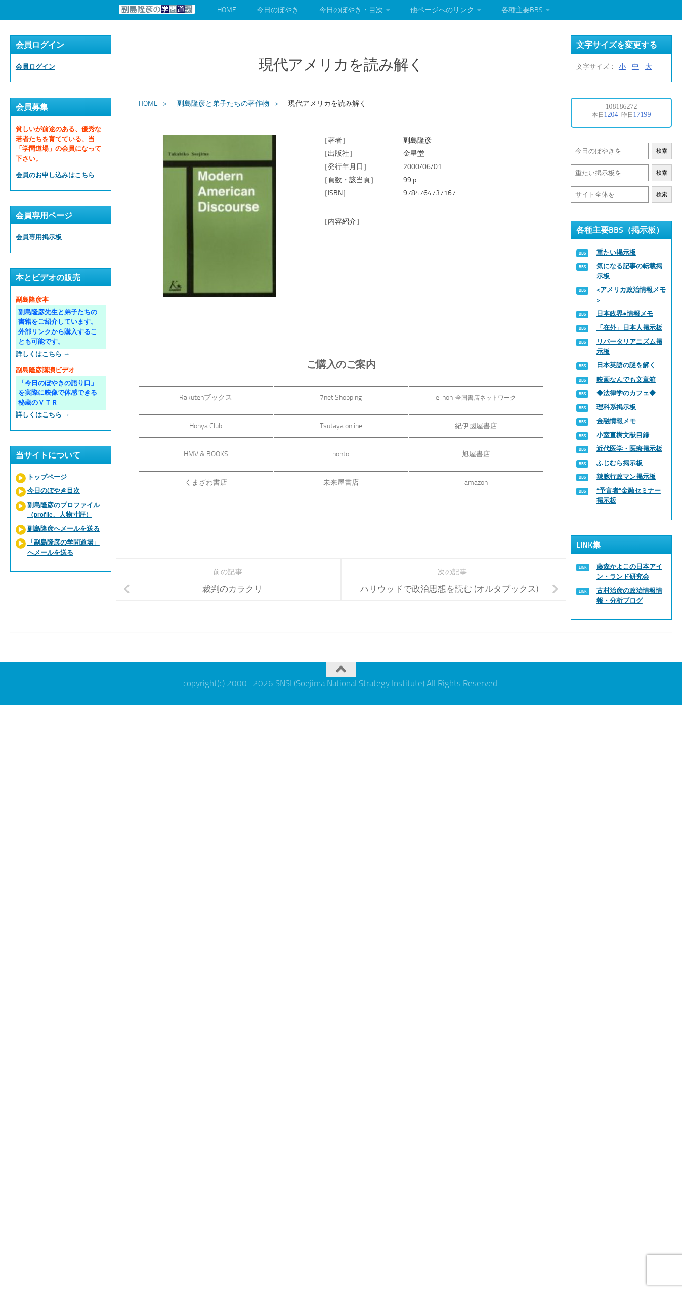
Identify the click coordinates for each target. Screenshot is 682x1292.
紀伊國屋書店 (477, 426)
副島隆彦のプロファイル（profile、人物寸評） (63, 510)
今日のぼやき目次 (53, 490)
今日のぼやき (278, 10)
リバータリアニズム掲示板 (629, 346)
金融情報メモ (616, 421)
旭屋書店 (477, 454)
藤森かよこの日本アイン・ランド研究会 (629, 571)
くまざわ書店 (204, 482)
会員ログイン (35, 66)
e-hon (477, 397)
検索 (661, 151)
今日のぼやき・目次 (351, 10)
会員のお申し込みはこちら (55, 175)
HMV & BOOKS (204, 454)
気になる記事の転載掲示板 (629, 271)
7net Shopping (341, 397)
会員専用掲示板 (39, 237)
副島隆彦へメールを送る (63, 528)
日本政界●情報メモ (624, 313)
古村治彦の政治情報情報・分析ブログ (629, 595)
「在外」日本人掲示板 (629, 327)
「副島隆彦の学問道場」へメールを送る (63, 547)
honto (340, 454)
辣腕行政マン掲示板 (626, 476)
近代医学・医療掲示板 (629, 448)
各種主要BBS (522, 10)
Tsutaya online (341, 426)
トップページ (47, 477)
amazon (477, 482)
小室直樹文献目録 (622, 435)
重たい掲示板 (616, 252)
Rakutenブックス (204, 397)
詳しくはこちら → (43, 354)
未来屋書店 (341, 482)
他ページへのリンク (442, 10)
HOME (226, 10)
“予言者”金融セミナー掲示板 (628, 496)
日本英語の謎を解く (626, 365)
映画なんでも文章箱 (626, 379)
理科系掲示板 (616, 407)
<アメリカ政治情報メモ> (631, 295)
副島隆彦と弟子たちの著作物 (223, 103)
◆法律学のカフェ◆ (626, 393)
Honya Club (204, 426)
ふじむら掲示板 (619, 463)
